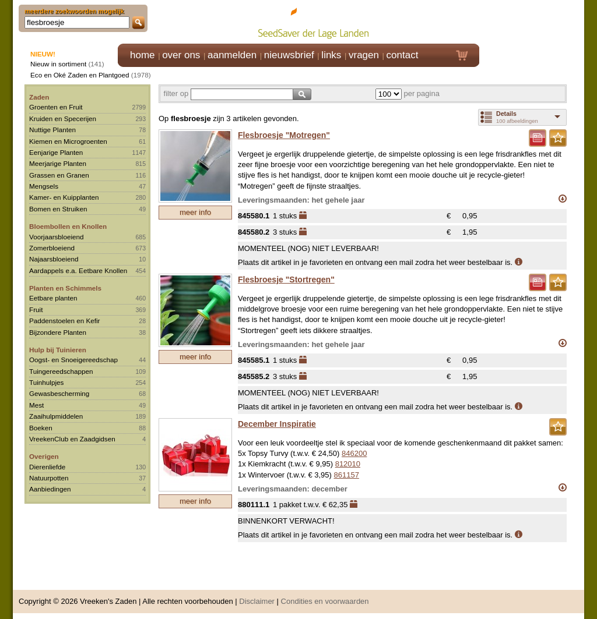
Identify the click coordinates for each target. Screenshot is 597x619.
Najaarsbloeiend (53, 259)
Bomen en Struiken (58, 209)
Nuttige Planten (52, 129)
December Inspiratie (277, 424)
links (331, 55)
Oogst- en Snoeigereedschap (73, 359)
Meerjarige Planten (57, 163)
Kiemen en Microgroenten (68, 141)
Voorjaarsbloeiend (56, 236)
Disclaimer (257, 601)
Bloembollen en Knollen (68, 226)
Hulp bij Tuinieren (57, 349)
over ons (181, 55)
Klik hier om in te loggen (532, 21)
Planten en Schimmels (65, 288)
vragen (364, 55)
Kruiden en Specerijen (62, 118)
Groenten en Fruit (56, 107)
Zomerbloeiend (52, 248)
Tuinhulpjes (46, 382)
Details (506, 113)
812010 (347, 463)
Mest (36, 405)
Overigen (44, 456)
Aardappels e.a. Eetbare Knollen (78, 270)
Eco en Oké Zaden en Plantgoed (79, 75)
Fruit (36, 309)
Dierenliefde (47, 467)
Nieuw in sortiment (58, 64)
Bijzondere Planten (57, 332)
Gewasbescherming (59, 393)
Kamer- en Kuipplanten (64, 197)
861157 (346, 475)
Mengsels (43, 186)
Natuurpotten (49, 478)
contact (403, 55)
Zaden (39, 97)
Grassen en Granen (59, 175)
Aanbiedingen (50, 489)
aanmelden (232, 55)
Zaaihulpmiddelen (56, 416)
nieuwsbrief (289, 55)
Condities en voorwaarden (325, 601)
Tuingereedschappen (61, 371)
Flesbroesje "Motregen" (284, 135)
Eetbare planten (53, 298)
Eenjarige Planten (56, 152)
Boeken (40, 427)
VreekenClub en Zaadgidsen (72, 439)
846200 (354, 453)
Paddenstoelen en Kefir (64, 320)
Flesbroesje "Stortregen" (286, 279)
